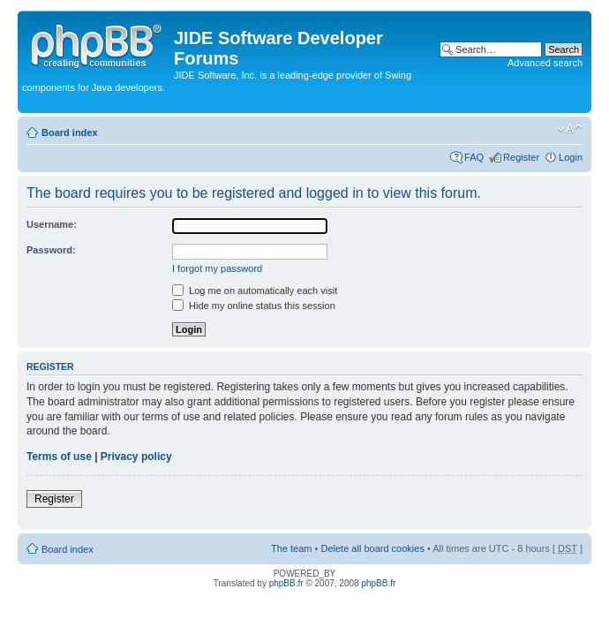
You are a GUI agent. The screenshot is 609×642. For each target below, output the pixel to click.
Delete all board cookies (372, 548)
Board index (69, 132)
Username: (51, 224)
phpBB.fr (286, 583)
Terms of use (59, 456)
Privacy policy (136, 456)
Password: (51, 250)
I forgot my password (217, 268)
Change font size (570, 129)
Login (571, 157)
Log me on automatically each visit (254, 290)
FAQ (474, 157)
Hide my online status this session (253, 305)
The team (291, 548)
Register (521, 157)
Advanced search (545, 62)
